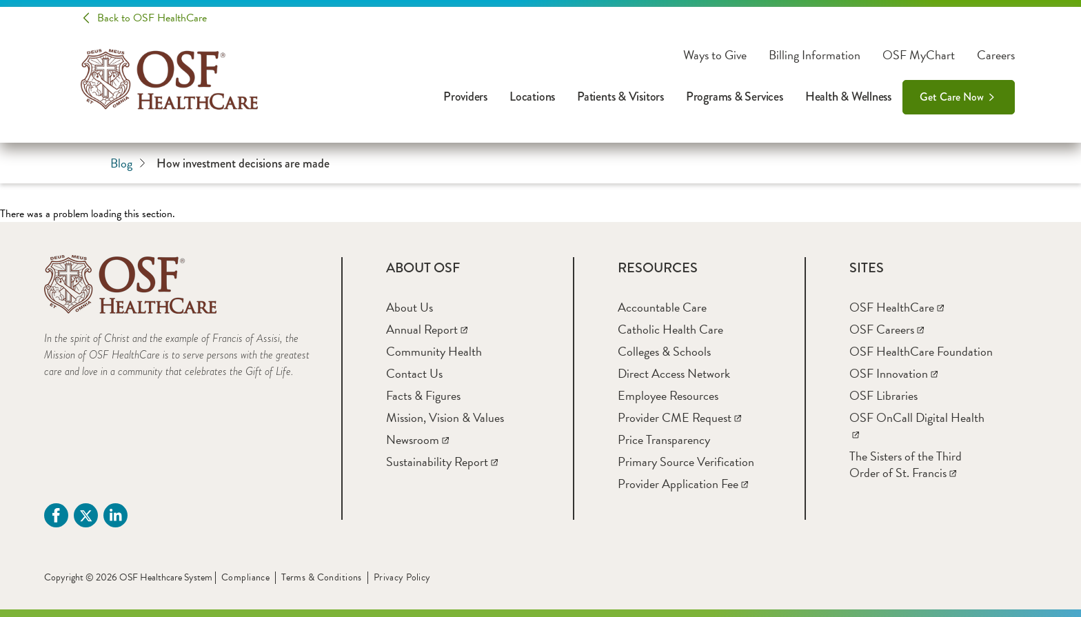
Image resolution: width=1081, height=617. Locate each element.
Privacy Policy (402, 577)
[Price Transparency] (664, 439)
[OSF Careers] (886, 329)
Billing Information (814, 55)
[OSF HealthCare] (896, 307)
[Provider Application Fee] (683, 483)
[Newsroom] (417, 439)
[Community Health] (434, 351)
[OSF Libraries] (883, 395)
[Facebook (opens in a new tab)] (56, 515)
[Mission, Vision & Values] (445, 417)
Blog (127, 163)
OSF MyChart (918, 55)
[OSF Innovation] (893, 373)
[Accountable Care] (662, 307)
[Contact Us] (414, 373)
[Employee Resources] (668, 395)
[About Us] (409, 307)
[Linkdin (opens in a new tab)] (115, 515)
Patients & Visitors (620, 96)
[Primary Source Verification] (686, 461)
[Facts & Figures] (423, 395)
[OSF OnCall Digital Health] (916, 425)
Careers (996, 55)
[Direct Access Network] (674, 373)
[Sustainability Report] (442, 461)
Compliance (245, 577)
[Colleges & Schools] (664, 351)
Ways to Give (715, 55)
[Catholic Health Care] (670, 329)
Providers (465, 96)
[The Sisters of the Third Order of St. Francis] (905, 464)
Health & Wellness (848, 96)
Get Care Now (952, 97)
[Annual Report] (426, 329)
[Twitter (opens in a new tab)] (86, 515)
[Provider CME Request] (679, 417)
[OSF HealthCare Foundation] (921, 351)
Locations (532, 96)
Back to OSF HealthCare (152, 17)
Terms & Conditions (321, 577)
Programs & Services (734, 96)
